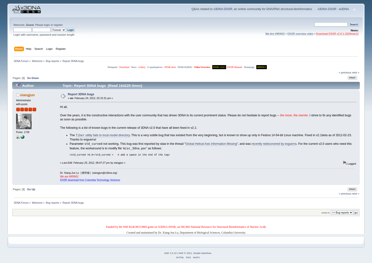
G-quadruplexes (155, 67)
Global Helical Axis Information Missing (211, 143)
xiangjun (27, 95)
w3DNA (344, 9)
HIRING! (261, 67)
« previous (345, 72)
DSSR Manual (234, 67)
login (47, 24)
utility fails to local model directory (103, 135)
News (134, 67)
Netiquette (113, 67)
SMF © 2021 (185, 253)
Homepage (249, 67)
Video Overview (202, 67)
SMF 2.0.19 (170, 253)
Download (124, 67)
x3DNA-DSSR (222, 9)
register (58, 24)
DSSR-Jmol (170, 67)
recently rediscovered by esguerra (274, 143)
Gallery (142, 67)
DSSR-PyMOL (185, 67)
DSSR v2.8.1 (219, 67)
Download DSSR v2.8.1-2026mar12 (337, 33)
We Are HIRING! (275, 33)
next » (355, 72)
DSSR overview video (300, 33)
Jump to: (325, 212)
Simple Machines (202, 253)
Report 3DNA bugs (81, 94)
